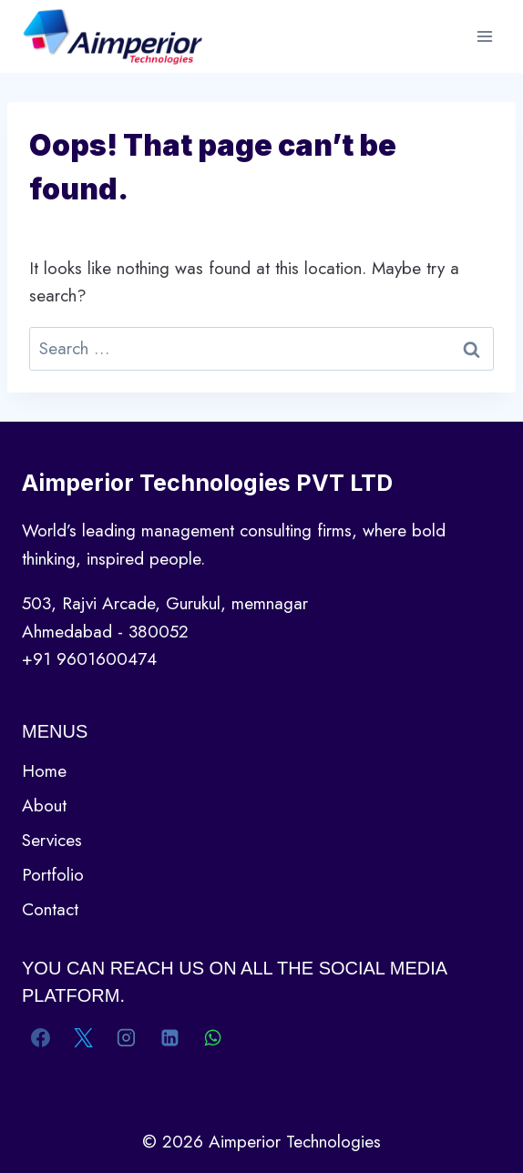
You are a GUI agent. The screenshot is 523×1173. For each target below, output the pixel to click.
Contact (50, 909)
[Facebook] (41, 1037)
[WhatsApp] (212, 1037)
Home (44, 771)
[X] (84, 1037)
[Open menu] (484, 36)
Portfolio (53, 874)
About (44, 805)
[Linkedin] (169, 1037)
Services (52, 840)
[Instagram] (127, 1037)
